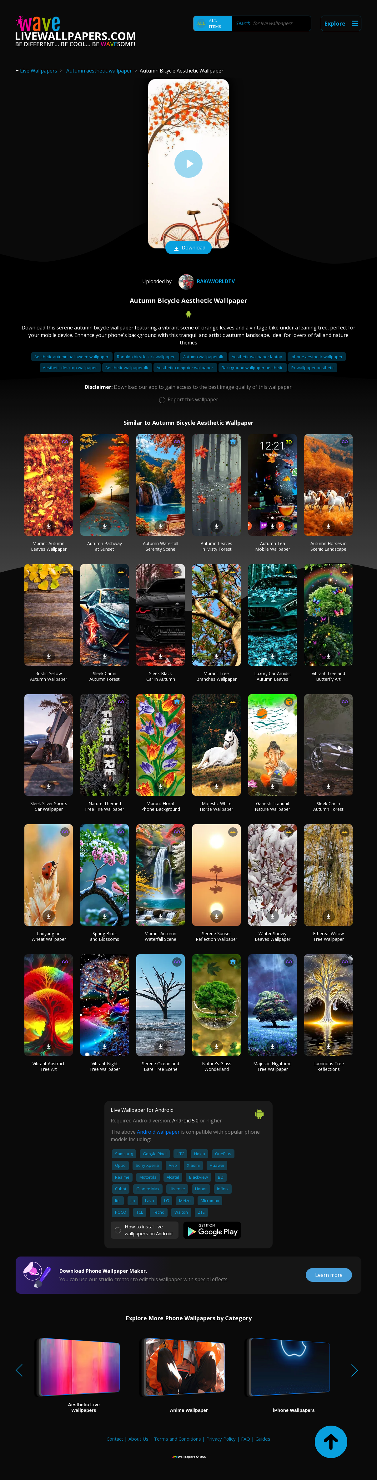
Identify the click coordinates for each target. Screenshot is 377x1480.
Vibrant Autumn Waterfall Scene (160, 936)
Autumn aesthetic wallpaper (99, 70)
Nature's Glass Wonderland (216, 1066)
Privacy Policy (221, 1439)
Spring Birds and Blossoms (104, 936)
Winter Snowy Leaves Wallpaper (272, 936)
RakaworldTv (206, 281)
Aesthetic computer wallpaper (185, 367)
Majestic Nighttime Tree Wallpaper (272, 1066)
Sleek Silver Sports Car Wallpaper (48, 806)
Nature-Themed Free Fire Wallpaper (104, 806)
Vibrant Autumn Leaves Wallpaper (49, 546)
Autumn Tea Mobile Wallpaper (272, 546)
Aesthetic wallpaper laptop (257, 356)
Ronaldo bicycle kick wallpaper (146, 356)
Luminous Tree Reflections (328, 1066)
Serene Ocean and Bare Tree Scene (160, 1066)
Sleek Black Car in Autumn (160, 676)
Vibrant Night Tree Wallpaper (104, 1066)
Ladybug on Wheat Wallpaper (49, 936)
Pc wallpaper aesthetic (312, 367)
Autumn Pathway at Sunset (104, 546)
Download (188, 248)
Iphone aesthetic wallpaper (317, 356)
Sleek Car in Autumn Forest (104, 676)
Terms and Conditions (177, 1439)
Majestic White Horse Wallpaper (216, 806)
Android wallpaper (158, 1131)
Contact (115, 1439)
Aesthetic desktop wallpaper (70, 367)
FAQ (245, 1439)
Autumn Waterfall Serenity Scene (160, 546)
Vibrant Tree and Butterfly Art (328, 676)
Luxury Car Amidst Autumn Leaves (272, 676)
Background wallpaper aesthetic (253, 367)
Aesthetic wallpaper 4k (127, 367)
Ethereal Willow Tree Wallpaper (328, 936)
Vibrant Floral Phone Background (160, 806)
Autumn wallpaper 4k (203, 356)
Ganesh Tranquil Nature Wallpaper (272, 806)
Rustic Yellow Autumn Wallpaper (48, 676)
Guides (262, 1439)
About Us (138, 1439)
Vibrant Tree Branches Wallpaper (216, 676)
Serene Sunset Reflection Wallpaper (216, 936)
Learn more (329, 1275)
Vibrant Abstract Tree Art (49, 1066)
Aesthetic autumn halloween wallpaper (71, 356)
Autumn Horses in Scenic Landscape (328, 546)
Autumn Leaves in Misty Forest (216, 546)
